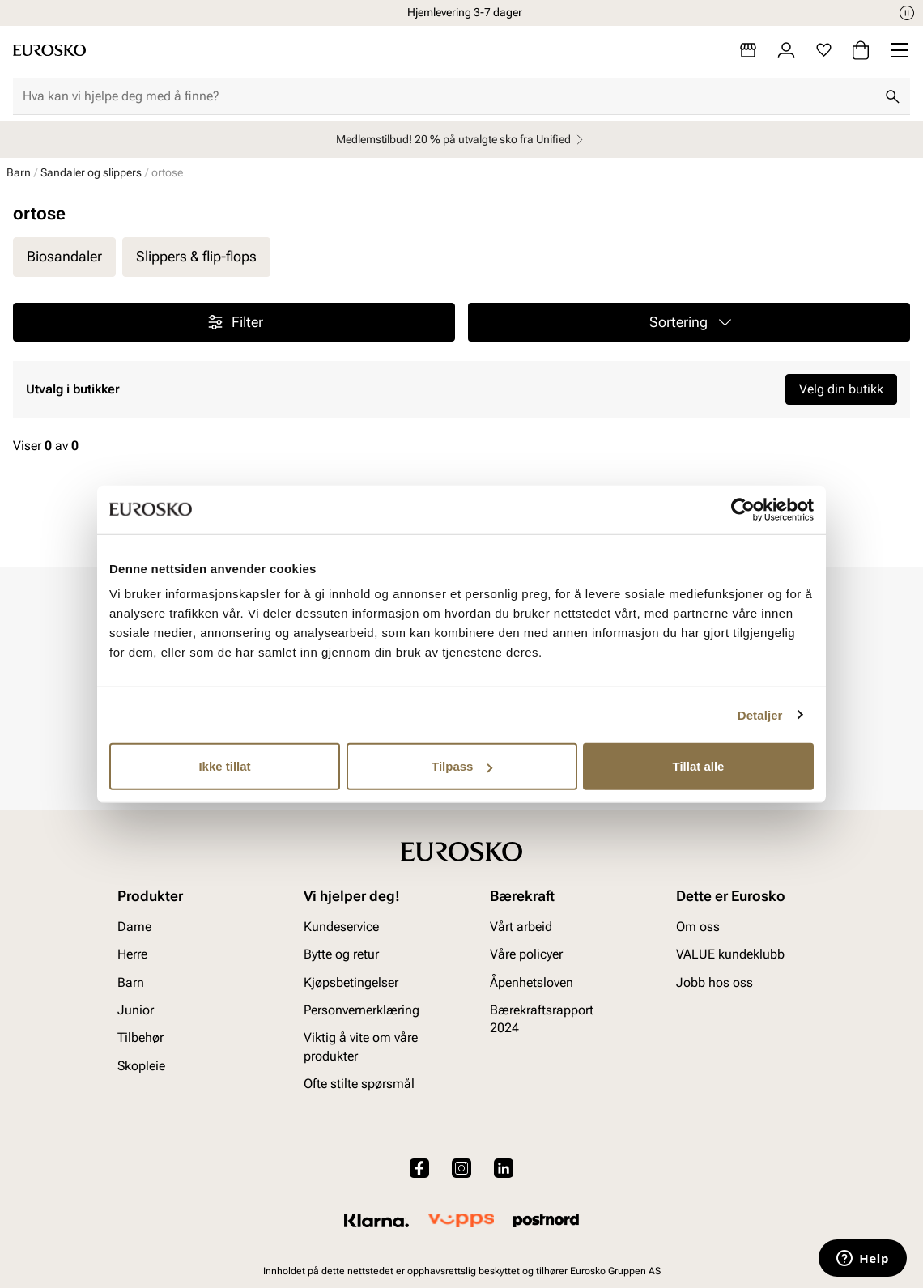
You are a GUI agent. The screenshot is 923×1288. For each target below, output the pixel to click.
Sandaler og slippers (91, 172)
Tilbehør (140, 1037)
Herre (132, 954)
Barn (18, 172)
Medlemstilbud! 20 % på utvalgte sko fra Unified (462, 139)
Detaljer (760, 714)
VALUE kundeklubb (730, 954)
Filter (234, 322)
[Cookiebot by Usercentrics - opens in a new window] (743, 509)
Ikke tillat (224, 766)
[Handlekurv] (860, 50)
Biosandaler (64, 256)
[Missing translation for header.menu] (899, 50)
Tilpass (462, 766)
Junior (135, 1010)
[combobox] (448, 96)
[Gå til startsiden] (49, 50)
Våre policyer (526, 954)
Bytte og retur (341, 954)
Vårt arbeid (521, 925)
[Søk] (892, 96)
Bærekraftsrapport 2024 (541, 1018)
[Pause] (907, 13)
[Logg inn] (786, 50)
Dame (134, 925)
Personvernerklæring (361, 1010)
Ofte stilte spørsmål (359, 1083)
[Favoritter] (824, 50)
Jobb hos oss (714, 981)
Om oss (698, 925)
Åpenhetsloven (531, 981)
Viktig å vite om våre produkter (361, 1046)
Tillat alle (699, 766)
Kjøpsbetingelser (351, 981)
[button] (689, 322)
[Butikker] (748, 50)
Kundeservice (341, 925)
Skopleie (141, 1065)
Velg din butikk (841, 389)
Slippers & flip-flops (196, 256)
